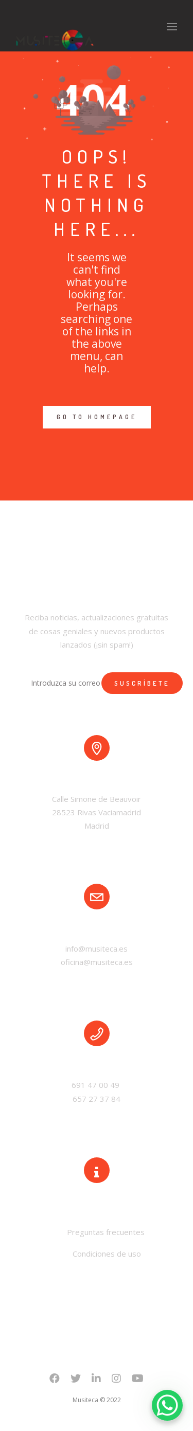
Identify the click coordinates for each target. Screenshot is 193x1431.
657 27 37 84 (96, 1099)
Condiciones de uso (107, 1253)
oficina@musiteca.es (97, 962)
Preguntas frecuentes (105, 1232)
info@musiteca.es (96, 948)
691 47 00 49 (96, 1085)
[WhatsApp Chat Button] (167, 1405)
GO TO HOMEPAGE (97, 417)
